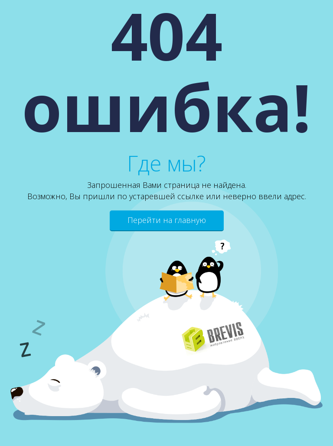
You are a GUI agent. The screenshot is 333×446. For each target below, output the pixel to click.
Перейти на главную (166, 220)
